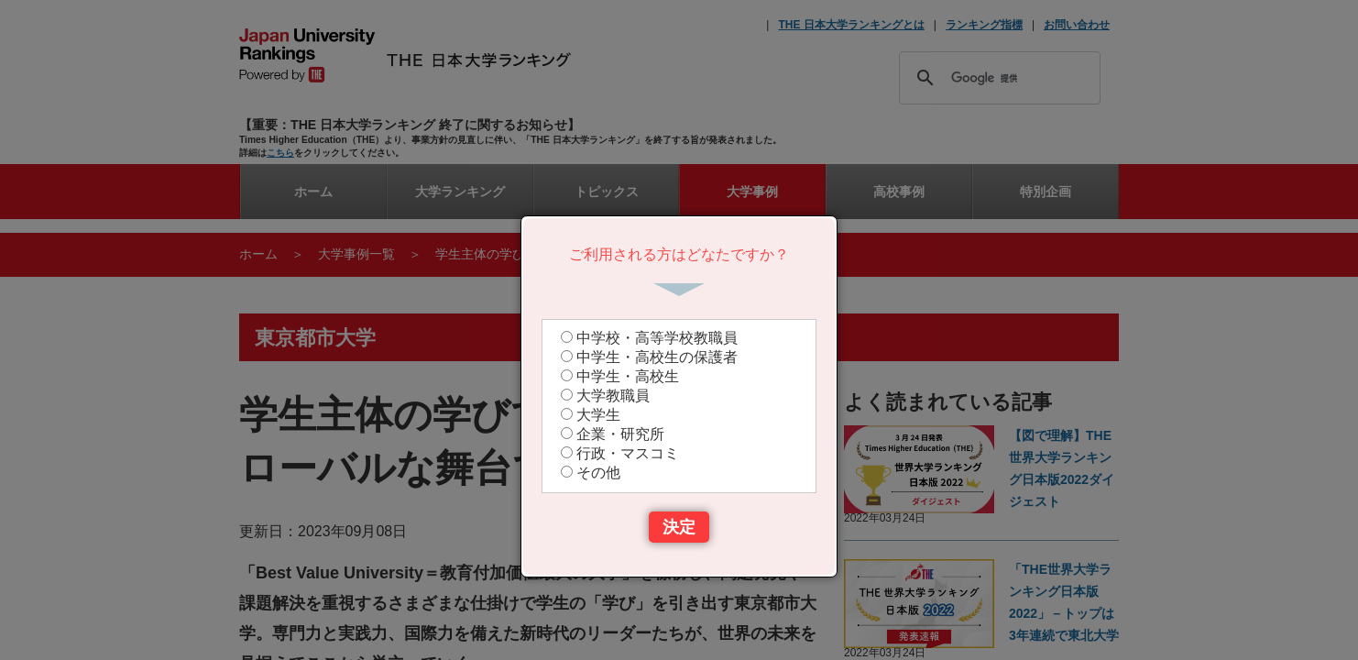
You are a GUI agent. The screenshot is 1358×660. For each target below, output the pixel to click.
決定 (679, 527)
